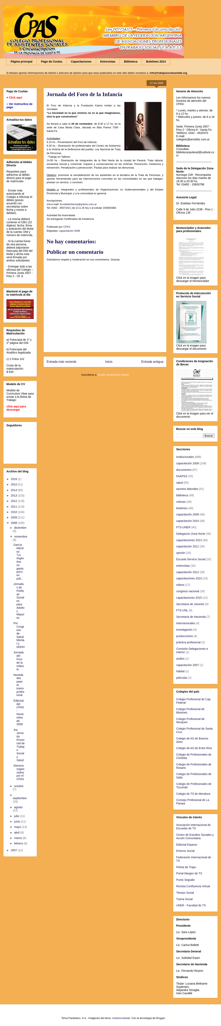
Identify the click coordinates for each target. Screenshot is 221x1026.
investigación (184, 629)
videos (180, 584)
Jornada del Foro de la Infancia (18, 661)
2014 (14, 490)
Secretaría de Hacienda (191, 616)
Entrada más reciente (61, 361)
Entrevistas (107, 61)
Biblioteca (130, 61)
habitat (180, 671)
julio (17, 816)
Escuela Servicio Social (191, 559)
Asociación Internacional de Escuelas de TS (193, 826)
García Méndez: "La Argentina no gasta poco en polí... (18, 561)
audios (180, 658)
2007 (14, 850)
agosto (18, 807)
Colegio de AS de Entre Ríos (194, 748)
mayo (18, 827)
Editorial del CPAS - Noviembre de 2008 (18, 712)
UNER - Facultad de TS (191, 905)
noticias (181, 501)
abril (17, 832)
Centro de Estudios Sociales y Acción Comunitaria (195, 836)
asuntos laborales (187, 488)
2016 (14, 479)
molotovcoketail (121, 1018)
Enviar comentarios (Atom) (113, 374)
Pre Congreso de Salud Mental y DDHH (19, 635)
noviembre (20, 536)
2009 (14, 517)
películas (181, 677)
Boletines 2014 (156, 61)
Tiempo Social (185, 892)
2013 (14, 495)
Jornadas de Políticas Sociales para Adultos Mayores (19, 600)
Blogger (160, 1018)
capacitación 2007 (187, 665)
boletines (181, 508)
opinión (180, 552)
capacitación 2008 (69, 230)
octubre (19, 786)
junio (17, 821)
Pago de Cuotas (51, 61)
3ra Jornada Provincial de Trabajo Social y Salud (19, 745)
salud (179, 482)
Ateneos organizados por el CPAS (18, 772)
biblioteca (182, 495)
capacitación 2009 (187, 463)
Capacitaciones (81, 61)
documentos (183, 469)
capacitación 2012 (187, 572)
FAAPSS (181, 476)
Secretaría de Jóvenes (190, 604)
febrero (19, 843)
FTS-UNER (183, 527)
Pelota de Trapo (186, 867)
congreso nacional (187, 591)
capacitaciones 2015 (189, 597)
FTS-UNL (182, 610)
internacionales (185, 623)
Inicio (108, 361)
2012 (14, 501)
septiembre (20, 798)
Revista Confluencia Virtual (193, 886)
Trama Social (184, 899)
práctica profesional (188, 642)
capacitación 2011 (187, 546)
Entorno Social (185, 850)
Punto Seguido (185, 879)
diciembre (20, 527)
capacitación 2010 (187, 520)
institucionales (185, 457)
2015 (14, 484)
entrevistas (183, 565)
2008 (14, 522)
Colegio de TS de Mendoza (193, 793)
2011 (14, 506)
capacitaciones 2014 (189, 578)
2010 (14, 512)
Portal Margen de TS (189, 873)
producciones (184, 636)
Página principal (21, 61)
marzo (18, 838)
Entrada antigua (152, 361)
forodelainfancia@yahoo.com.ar (78, 204)
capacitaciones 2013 (189, 540)
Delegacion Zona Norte (190, 533)
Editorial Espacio (186, 844)
